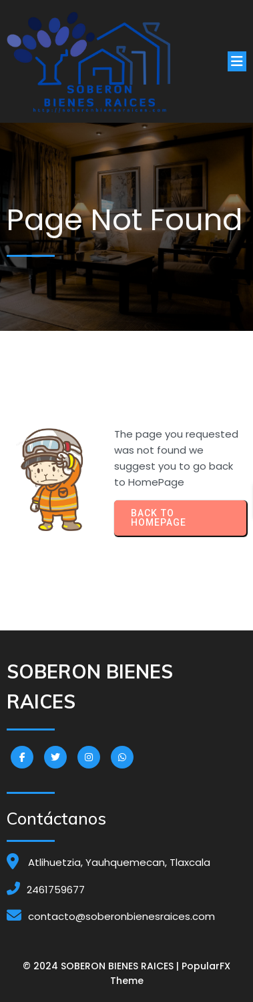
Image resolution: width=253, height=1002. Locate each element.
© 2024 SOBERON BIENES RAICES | (102, 966)
